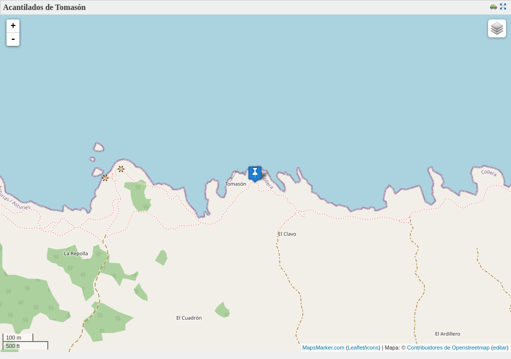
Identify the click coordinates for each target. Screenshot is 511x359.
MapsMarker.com (323, 348)
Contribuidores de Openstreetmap (448, 348)
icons (372, 348)
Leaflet (356, 348)
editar (500, 348)
